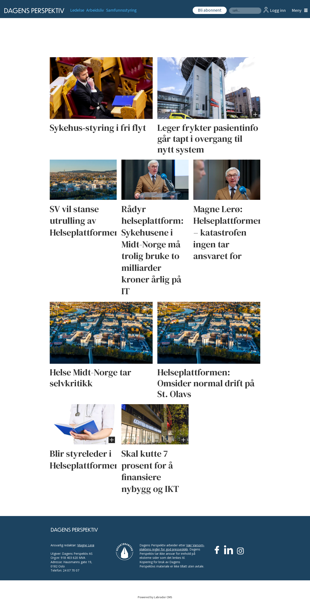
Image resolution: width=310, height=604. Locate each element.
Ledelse (77, 10)
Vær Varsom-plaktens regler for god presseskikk (172, 547)
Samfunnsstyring (121, 10)
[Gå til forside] (33, 10)
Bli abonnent (210, 10)
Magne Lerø (85, 545)
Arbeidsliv (95, 10)
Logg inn (278, 11)
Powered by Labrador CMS (155, 597)
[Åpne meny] (298, 11)
